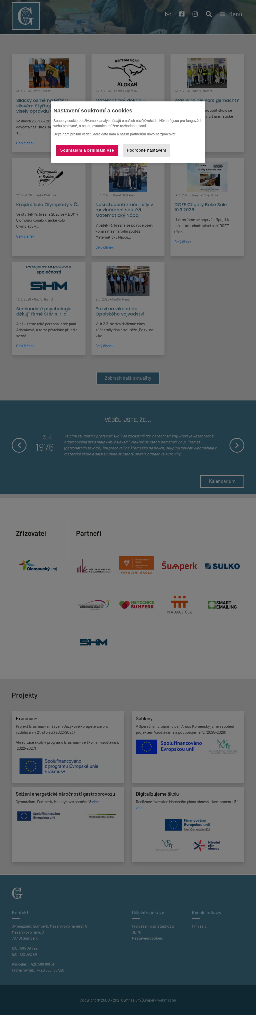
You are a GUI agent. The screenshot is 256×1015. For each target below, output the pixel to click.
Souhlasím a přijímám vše (87, 150)
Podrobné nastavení (146, 150)
